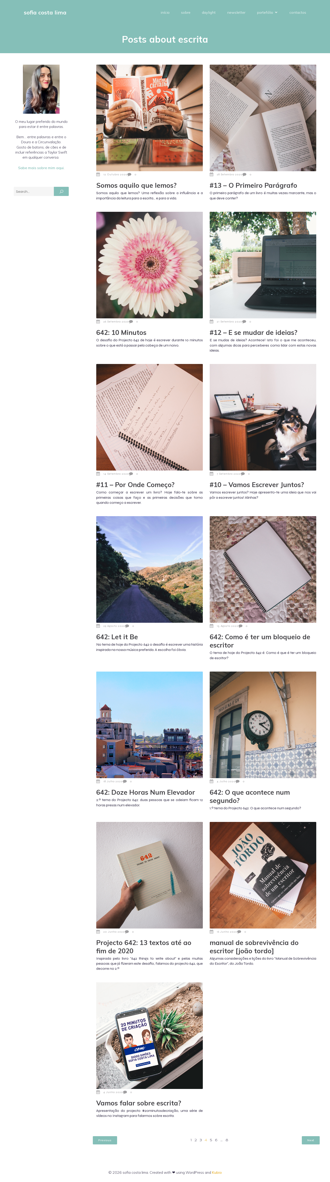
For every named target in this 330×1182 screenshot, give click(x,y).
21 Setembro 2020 (226, 322)
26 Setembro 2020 (112, 322)
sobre (185, 12)
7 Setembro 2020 (225, 474)
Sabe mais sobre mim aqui (41, 167)
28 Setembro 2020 (226, 174)
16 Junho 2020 (223, 932)
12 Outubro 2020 (111, 174)
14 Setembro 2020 (112, 474)
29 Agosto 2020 (110, 626)
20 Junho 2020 (110, 932)
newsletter (236, 12)
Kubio (217, 1172)
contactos (297, 12)
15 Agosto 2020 (224, 626)
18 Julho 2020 (109, 781)
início (165, 12)
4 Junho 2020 (109, 1092)
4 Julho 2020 (223, 781)
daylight (209, 12)
